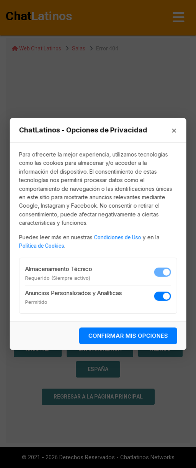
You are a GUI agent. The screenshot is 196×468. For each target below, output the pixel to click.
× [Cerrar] (174, 130)
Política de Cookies (41, 246)
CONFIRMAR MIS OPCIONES (128, 335)
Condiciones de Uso (117, 237)
